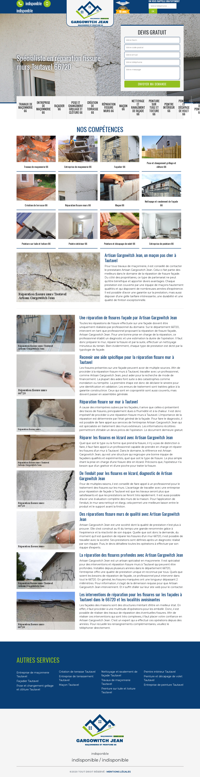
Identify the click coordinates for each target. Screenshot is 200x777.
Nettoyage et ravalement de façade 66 (138, 107)
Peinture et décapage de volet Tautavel (163, 678)
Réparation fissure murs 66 (109, 107)
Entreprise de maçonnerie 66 (43, 107)
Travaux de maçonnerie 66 (25, 107)
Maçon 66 (123, 107)
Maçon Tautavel (69, 684)
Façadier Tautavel (27, 681)
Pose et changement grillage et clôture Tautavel (35, 687)
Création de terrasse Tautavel (77, 671)
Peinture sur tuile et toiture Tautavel (118, 690)
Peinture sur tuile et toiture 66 (154, 107)
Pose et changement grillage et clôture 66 (75, 107)
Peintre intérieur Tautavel (160, 671)
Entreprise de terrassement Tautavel (76, 678)
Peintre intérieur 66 (169, 107)
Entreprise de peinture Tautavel (163, 684)
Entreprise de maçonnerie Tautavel (33, 674)
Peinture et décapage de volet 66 (183, 107)
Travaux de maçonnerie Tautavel (115, 682)
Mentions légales (119, 771)
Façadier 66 (59, 107)
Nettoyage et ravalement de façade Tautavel (119, 673)
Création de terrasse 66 (92, 107)
